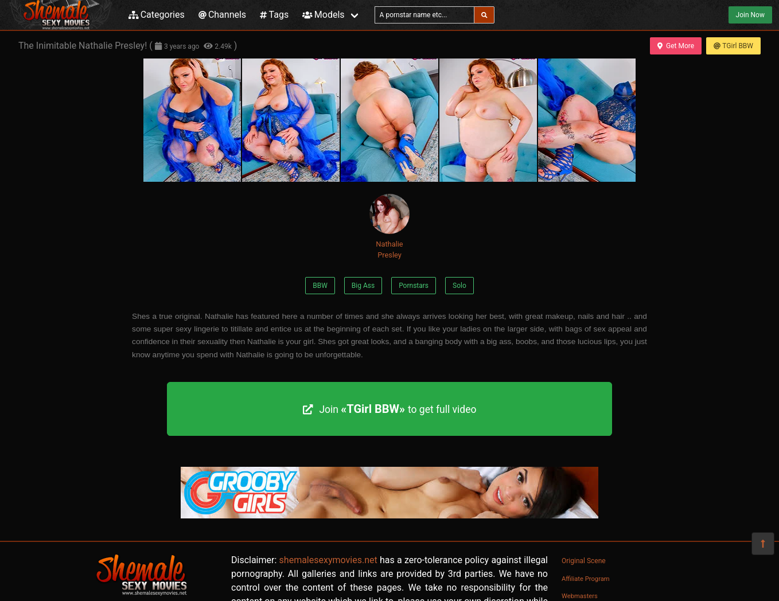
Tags (274, 14)
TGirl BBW (733, 46)
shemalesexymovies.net (328, 560)
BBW (320, 286)
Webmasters (580, 596)
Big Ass (363, 286)
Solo (459, 286)
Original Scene (584, 561)
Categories (156, 14)
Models (323, 14)
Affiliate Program (586, 579)
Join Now (750, 15)
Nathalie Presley (389, 226)
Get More (675, 46)
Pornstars (414, 286)
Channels (222, 14)
